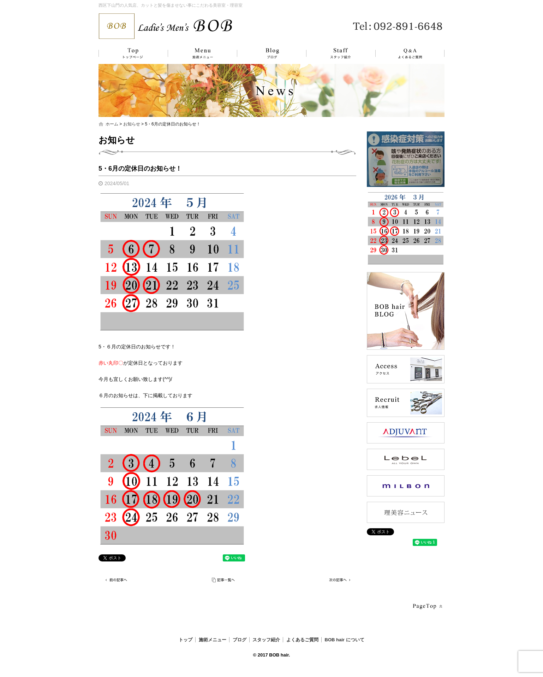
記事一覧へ (223, 580)
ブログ (266, 53)
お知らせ (131, 124)
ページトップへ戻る (426, 606)
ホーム (112, 124)
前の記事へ (116, 580)
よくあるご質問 (405, 53)
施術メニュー (199, 53)
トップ (132, 53)
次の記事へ (338, 580)
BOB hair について (344, 639)
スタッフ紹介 (333, 53)
